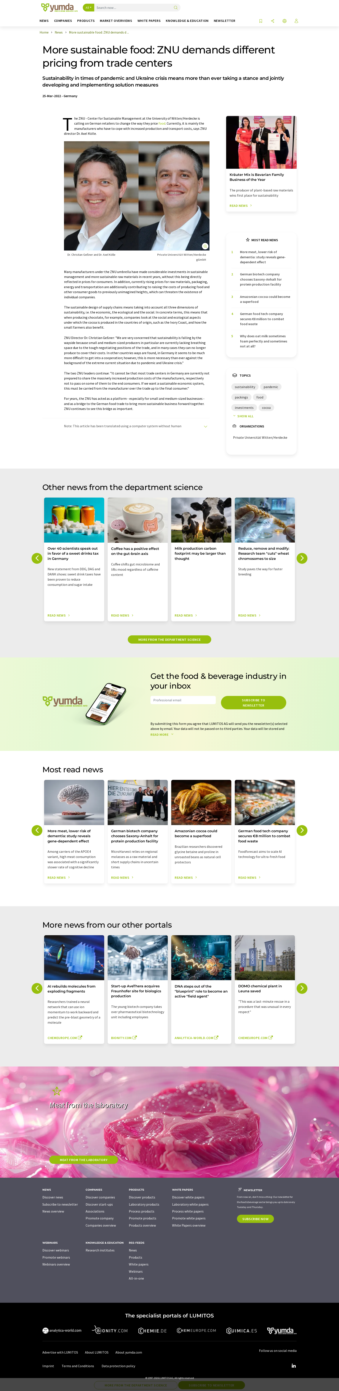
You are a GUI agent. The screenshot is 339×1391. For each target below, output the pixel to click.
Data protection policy (118, 1366)
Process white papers (188, 1211)
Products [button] (86, 21)
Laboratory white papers (190, 1204)
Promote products (142, 1218)
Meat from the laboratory (83, 1160)
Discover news (52, 1197)
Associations (95, 1211)
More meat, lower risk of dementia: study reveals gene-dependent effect (263, 257)
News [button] (44, 21)
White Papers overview (188, 1225)
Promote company (100, 1218)
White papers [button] (149, 21)
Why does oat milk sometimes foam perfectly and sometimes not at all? (263, 341)
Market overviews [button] (116, 21)
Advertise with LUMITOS (60, 1352)
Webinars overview (56, 1264)
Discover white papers (188, 1197)
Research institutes (100, 1250)
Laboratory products (144, 1204)
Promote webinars (56, 1257)
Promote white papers (189, 1218)
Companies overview (101, 1225)
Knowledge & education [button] (187, 21)
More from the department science (169, 639)
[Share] (273, 21)
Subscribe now (255, 1219)
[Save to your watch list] (261, 21)
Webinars (136, 1271)
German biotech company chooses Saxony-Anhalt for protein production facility (261, 279)
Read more (162, 734)
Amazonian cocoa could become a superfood (265, 299)
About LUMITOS (97, 1352)
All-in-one (136, 1278)
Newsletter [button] (224, 21)
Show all (242, 416)
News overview (53, 1211)
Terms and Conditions (78, 1366)
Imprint (48, 1366)
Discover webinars (55, 1250)
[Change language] (284, 21)
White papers (139, 1264)
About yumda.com (128, 1352)
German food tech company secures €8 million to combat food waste (262, 319)
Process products (141, 1211)
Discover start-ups (99, 1204)
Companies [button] (63, 21)
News (133, 1250)
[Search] (176, 7)
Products (135, 1257)
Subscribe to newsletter (253, 702)
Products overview (142, 1225)
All (87, 8)
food (161, 123)
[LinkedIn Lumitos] (294, 1366)
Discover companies (100, 1197)
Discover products (142, 1197)
